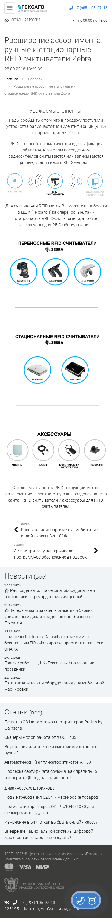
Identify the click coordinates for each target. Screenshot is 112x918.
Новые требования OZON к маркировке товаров (51, 797)
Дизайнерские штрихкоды (30, 788)
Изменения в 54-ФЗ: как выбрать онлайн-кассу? (50, 822)
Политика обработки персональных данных (41, 859)
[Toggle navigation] (9, 8)
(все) (40, 576)
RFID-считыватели (40, 500)
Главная (11, 79)
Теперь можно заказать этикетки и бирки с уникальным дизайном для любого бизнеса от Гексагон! (49, 616)
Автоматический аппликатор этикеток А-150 (47, 762)
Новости (35, 79)
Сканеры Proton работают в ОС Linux (40, 737)
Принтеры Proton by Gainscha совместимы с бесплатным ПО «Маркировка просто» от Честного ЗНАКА (53, 643)
